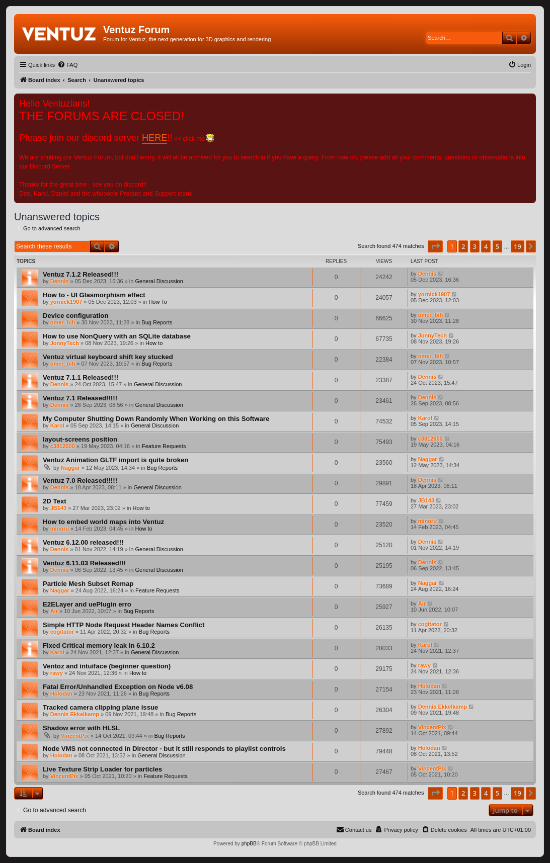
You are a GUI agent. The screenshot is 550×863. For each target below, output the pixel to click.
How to (154, 343)
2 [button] (463, 246)
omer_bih (62, 322)
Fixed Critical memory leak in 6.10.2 (99, 645)
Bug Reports (156, 322)
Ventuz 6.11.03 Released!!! (84, 563)
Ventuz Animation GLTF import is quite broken (115, 460)
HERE (154, 138)
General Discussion (159, 281)
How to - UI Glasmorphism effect (94, 295)
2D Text (54, 501)
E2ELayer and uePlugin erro (87, 604)
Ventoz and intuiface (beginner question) (107, 666)
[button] (435, 246)
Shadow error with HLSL (81, 728)
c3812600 (62, 446)
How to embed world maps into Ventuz (103, 522)
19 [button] (517, 246)
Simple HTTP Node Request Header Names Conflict (123, 625)
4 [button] (486, 246)
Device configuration (75, 315)
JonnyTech (64, 343)
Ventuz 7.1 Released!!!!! (80, 398)
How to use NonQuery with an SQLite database (117, 336)
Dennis (59, 281)
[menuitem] (67, 65)
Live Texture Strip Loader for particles (102, 769)
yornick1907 (66, 302)
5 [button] (497, 246)
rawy (56, 673)
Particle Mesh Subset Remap (88, 583)
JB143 (58, 508)
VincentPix (75, 736)
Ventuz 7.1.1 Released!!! (80, 377)
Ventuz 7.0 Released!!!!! (80, 480)
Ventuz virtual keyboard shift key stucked (108, 357)
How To (157, 302)
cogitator (62, 632)
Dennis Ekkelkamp (74, 714)
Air (54, 611)
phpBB (249, 843)
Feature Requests (164, 446)
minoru (59, 529)
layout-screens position (80, 439)
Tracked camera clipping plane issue (100, 707)
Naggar (70, 468)
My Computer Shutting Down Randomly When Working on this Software (156, 418)
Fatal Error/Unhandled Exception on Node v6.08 (118, 687)
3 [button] (475, 246)
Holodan (61, 694)
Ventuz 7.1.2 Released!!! (80, 274)
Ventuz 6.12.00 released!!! (83, 542)
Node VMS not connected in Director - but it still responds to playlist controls (164, 748)
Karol (57, 425)
